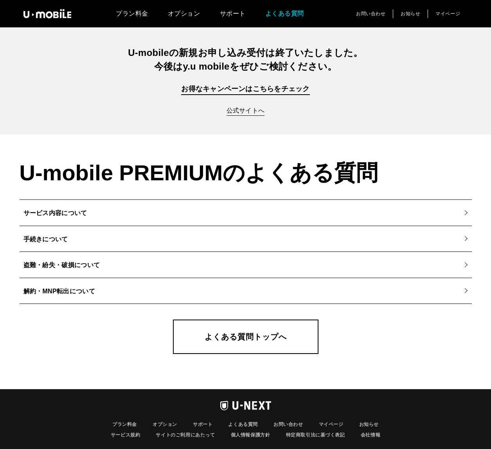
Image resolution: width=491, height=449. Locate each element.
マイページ (447, 13)
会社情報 (370, 435)
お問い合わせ (371, 13)
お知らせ (410, 13)
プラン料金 (132, 13)
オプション (184, 13)
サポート (233, 13)
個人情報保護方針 (250, 435)
